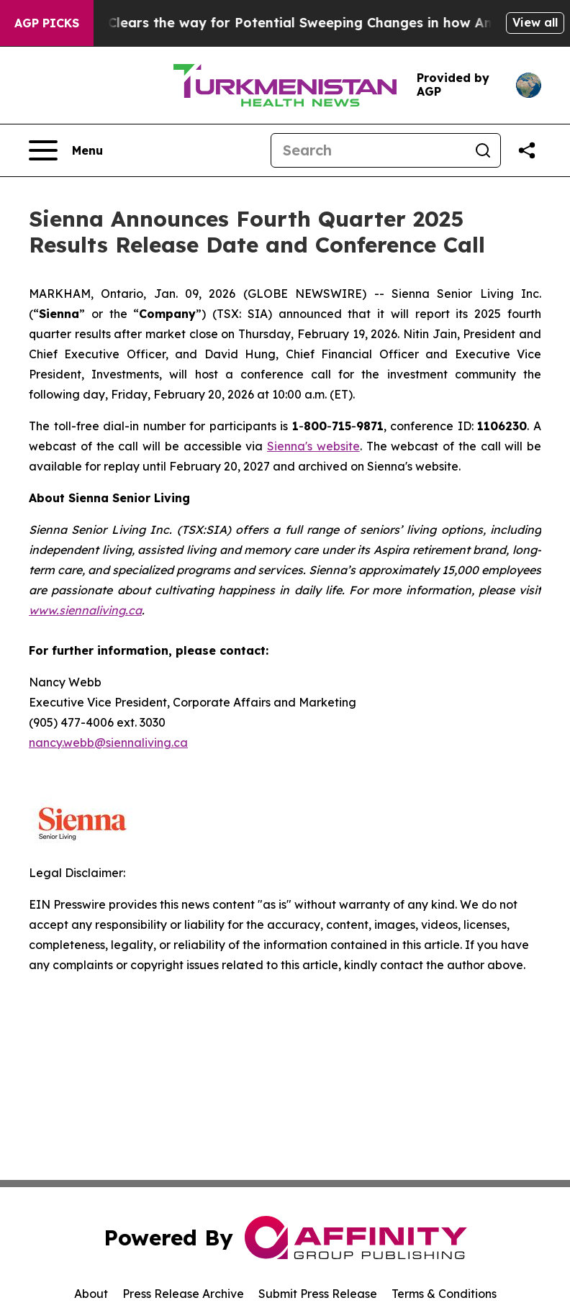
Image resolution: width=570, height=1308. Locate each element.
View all (535, 22)
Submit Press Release (317, 1293)
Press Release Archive (183, 1293)
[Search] (368, 150)
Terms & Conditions (444, 1293)
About (91, 1293)
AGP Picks (46, 23)
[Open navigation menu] (66, 150)
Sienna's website (313, 446)
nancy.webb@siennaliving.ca (108, 742)
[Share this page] (526, 150)
